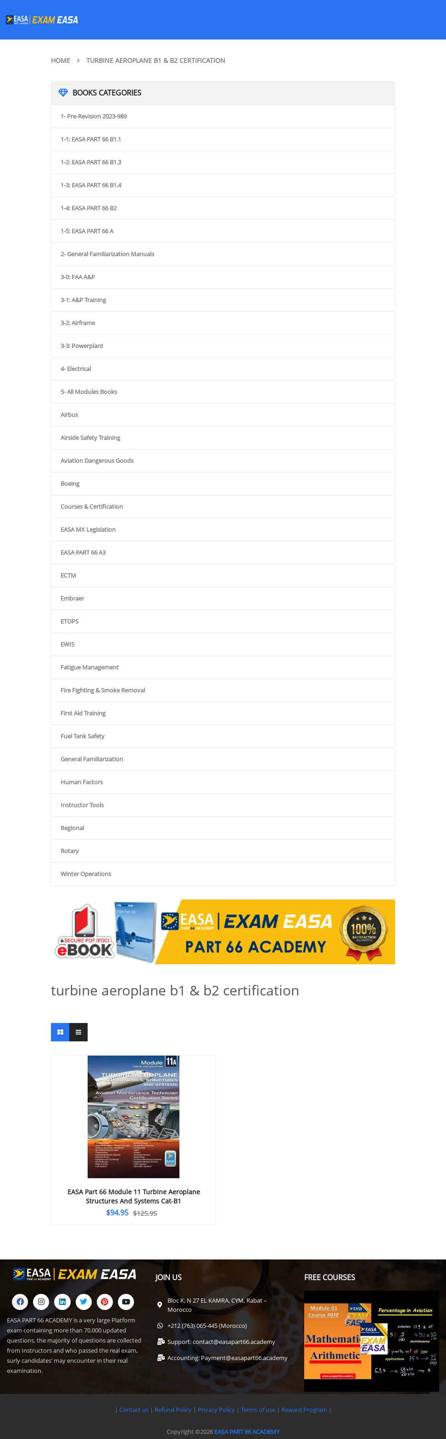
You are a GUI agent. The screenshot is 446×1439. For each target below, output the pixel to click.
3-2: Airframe (78, 323)
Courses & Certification (92, 506)
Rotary (70, 851)
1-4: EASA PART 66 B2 (89, 208)
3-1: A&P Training (83, 300)
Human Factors (82, 782)
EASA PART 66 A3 (83, 552)
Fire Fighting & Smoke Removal (103, 690)
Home (60, 60)
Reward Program (305, 1409)
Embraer (72, 598)
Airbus (69, 414)
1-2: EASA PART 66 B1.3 (91, 162)
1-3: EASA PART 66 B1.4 (91, 185)
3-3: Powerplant (82, 346)
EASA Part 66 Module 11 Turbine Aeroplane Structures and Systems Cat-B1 (133, 1196)
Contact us (134, 1409)
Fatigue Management (90, 667)
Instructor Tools (82, 805)
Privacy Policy (216, 1409)
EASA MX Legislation (88, 529)
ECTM (68, 575)
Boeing (70, 483)
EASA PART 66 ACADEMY (246, 1432)
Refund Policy (172, 1409)
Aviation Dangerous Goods (97, 460)
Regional (72, 828)
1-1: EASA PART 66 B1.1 (91, 139)
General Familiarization (92, 759)
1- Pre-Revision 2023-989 (94, 116)
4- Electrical (76, 369)
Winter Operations (86, 874)
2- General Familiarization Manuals (107, 254)
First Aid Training (83, 713)
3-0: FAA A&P (78, 277)
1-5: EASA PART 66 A (87, 231)
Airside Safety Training (90, 437)
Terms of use (259, 1409)
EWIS (67, 644)
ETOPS (69, 621)
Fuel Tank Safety (83, 736)
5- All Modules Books (89, 392)
